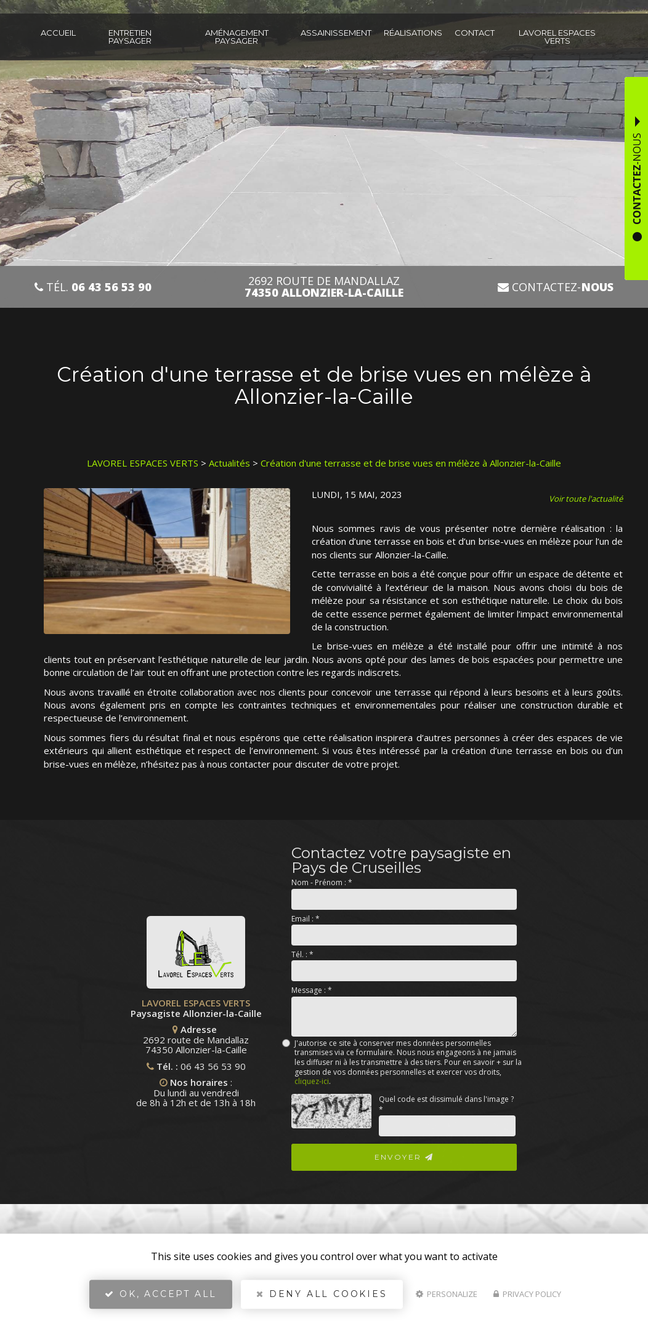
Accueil (58, 33)
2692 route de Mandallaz (324, 287)
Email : (305, 918)
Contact (475, 33)
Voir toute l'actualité (586, 498)
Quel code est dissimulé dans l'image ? (446, 1104)
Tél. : (302, 954)
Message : (311, 990)
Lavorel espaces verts (557, 37)
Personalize (446, 1293)
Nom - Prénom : (321, 882)
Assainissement (336, 33)
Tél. (93, 287)
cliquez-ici (311, 1081)
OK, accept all (161, 1293)
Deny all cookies (321, 1293)
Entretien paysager (130, 37)
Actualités (229, 463)
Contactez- (556, 287)
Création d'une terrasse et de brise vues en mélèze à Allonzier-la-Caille (411, 463)
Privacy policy (527, 1293)
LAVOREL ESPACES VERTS (142, 463)
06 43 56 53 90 (98, 1066)
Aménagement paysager (237, 37)
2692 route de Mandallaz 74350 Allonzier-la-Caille (81, 1039)
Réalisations (413, 33)
